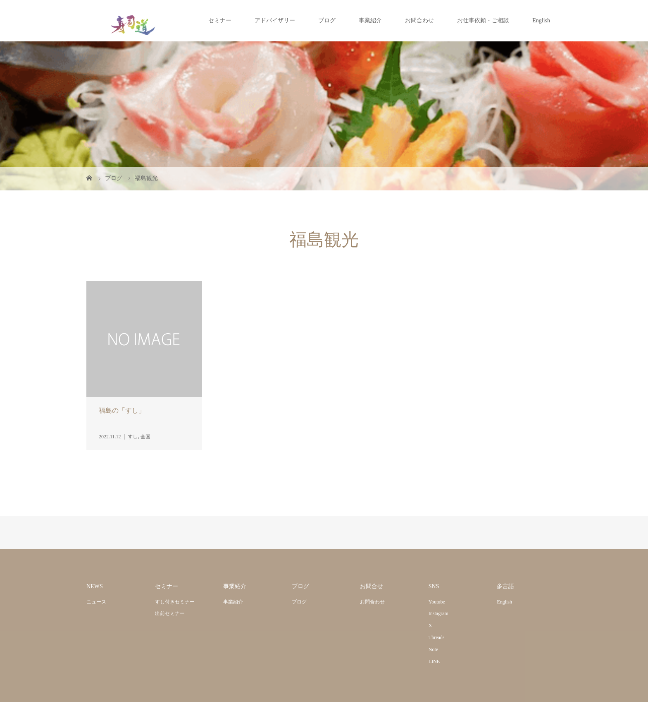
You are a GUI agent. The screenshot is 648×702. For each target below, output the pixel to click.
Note (433, 649)
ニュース (96, 602)
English (541, 20)
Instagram (438, 613)
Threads (437, 637)
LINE (434, 661)
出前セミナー (170, 613)
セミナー (219, 20)
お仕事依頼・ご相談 (483, 20)
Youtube (437, 602)
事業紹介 (370, 20)
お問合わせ (419, 20)
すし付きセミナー (175, 602)
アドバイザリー (275, 20)
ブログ (327, 20)
